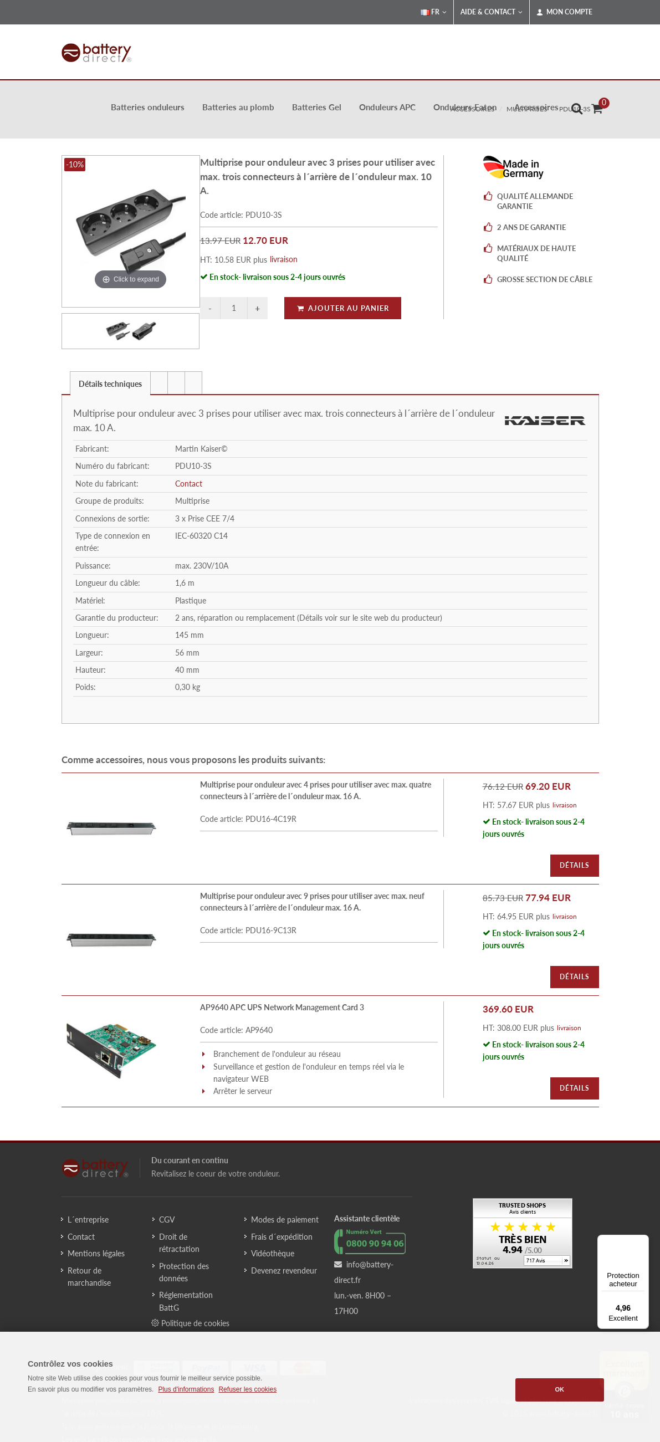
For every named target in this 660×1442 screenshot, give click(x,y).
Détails (575, 865)
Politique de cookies (190, 1322)
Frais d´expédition (282, 1236)
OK (560, 1389)
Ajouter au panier (342, 308)
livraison (284, 259)
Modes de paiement (285, 1219)
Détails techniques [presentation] (110, 383)
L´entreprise (88, 1219)
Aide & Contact (492, 12)
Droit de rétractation (179, 1243)
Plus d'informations (186, 1389)
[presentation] (159, 383)
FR (434, 12)
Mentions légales (96, 1253)
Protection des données (184, 1272)
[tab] (110, 382)
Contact (188, 483)
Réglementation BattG (186, 1301)
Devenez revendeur (284, 1270)
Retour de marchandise (89, 1276)
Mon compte (564, 12)
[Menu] (642, 1241)
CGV (167, 1219)
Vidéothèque (272, 1253)
